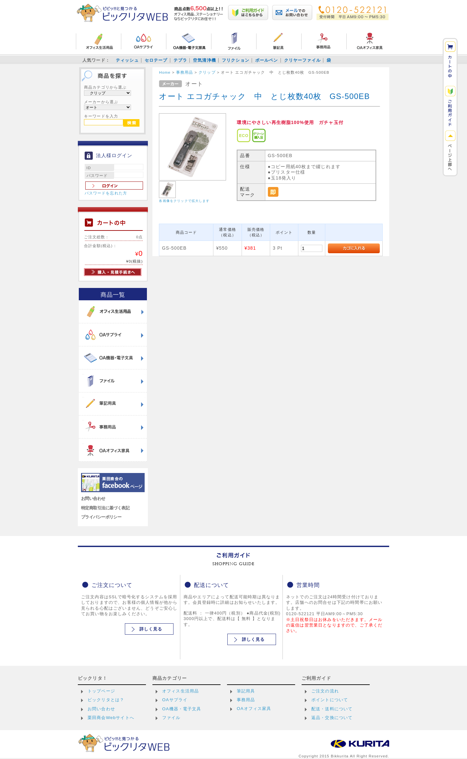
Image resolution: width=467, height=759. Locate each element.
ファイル (171, 717)
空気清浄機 (204, 60)
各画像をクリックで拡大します (184, 201)
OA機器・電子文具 (181, 708)
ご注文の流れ (325, 691)
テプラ (180, 60)
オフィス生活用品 (180, 691)
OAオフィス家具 (254, 708)
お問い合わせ (93, 498)
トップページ (101, 691)
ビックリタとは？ (106, 699)
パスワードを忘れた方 (106, 193)
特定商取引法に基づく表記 (105, 507)
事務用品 (246, 699)
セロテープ (156, 60)
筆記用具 (246, 691)
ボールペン (266, 60)
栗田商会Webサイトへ (111, 717)
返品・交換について (332, 717)
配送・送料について (332, 708)
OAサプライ (174, 699)
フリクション (235, 60)
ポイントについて (329, 699)
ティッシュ (127, 60)
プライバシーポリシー (101, 517)
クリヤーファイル (302, 60)
